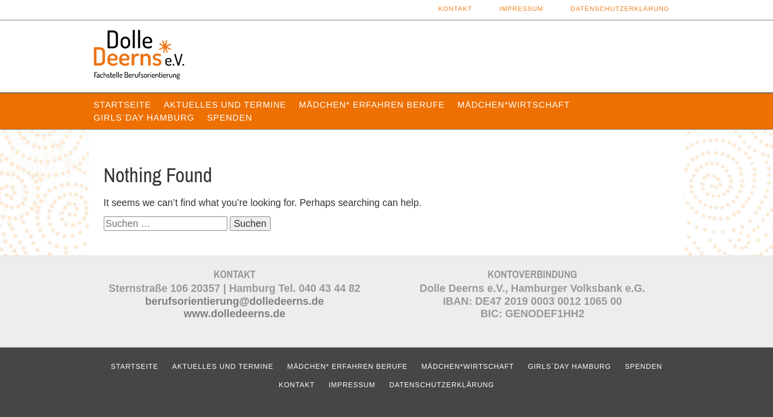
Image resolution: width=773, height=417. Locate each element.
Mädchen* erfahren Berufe (372, 105)
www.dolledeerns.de (234, 314)
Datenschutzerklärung (619, 8)
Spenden (229, 118)
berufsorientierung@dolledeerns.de (234, 301)
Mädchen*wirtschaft (513, 105)
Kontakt (455, 8)
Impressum (521, 8)
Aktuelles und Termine (225, 105)
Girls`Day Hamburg (144, 118)
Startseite (122, 105)
